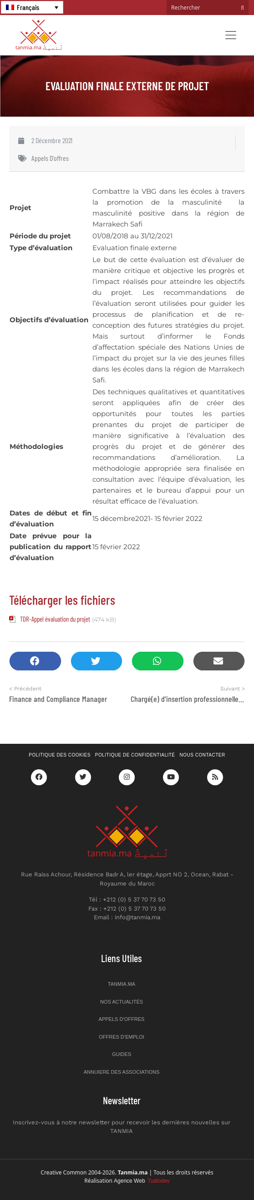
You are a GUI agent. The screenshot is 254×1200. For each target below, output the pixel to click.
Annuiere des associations (122, 1072)
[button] (35, 661)
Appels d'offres (50, 158)
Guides (121, 1054)
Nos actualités (121, 1001)
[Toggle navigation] (230, 35)
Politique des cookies (60, 754)
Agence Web (142, 1181)
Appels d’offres (122, 1019)
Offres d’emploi (121, 1037)
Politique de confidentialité (135, 754)
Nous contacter (202, 754)
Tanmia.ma (121, 984)
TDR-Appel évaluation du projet (55, 619)
